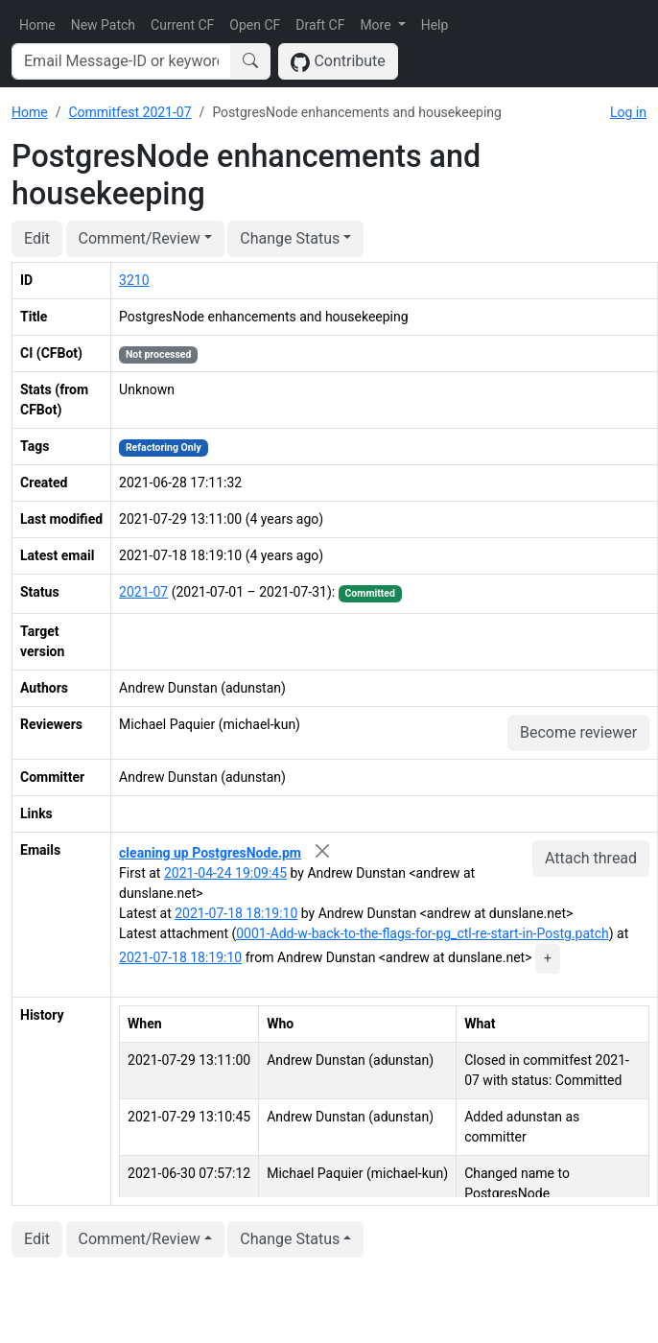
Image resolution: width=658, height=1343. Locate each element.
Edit (37, 238)
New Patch (103, 25)
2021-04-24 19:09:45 (225, 873)
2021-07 (143, 592)
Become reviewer (578, 732)
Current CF (182, 25)
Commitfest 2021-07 (129, 112)
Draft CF (319, 25)
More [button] (377, 25)
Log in (628, 112)
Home (37, 25)
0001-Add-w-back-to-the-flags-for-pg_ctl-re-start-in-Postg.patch (422, 933)
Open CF (254, 25)
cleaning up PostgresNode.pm (210, 852)
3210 (134, 280)
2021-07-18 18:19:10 (236, 913)
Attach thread (591, 858)
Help (435, 25)
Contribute (338, 62)
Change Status (290, 238)
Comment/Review (139, 238)
